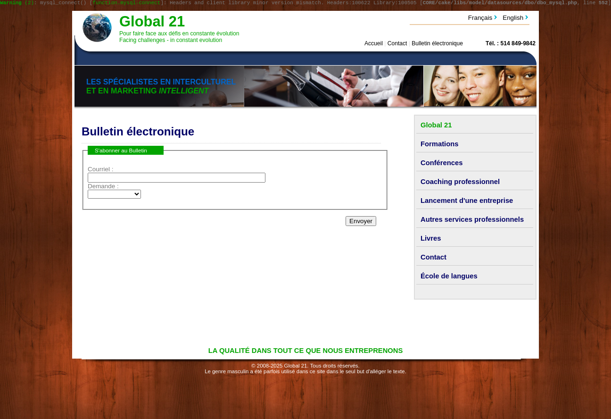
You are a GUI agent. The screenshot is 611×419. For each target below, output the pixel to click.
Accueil (373, 45)
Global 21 (152, 23)
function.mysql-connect (126, 3)
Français (480, 19)
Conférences (441, 164)
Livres (431, 239)
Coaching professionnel (460, 183)
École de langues (449, 277)
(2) (17, 3)
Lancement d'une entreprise (467, 202)
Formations (439, 145)
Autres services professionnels (472, 221)
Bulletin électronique (437, 45)
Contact (397, 45)
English (513, 19)
